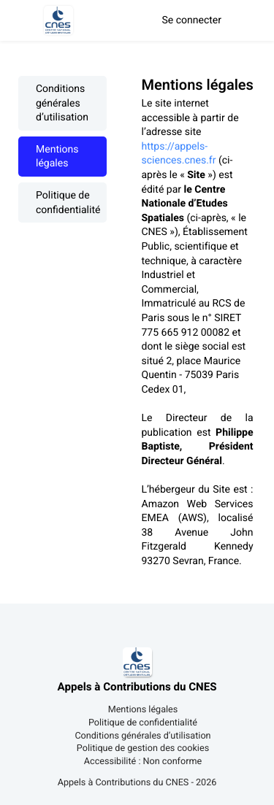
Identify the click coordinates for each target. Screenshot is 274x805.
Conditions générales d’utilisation (62, 103)
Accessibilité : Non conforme (143, 762)
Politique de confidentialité (68, 202)
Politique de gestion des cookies (143, 749)
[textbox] (199, 332)
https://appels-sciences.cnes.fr (179, 154)
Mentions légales (57, 156)
